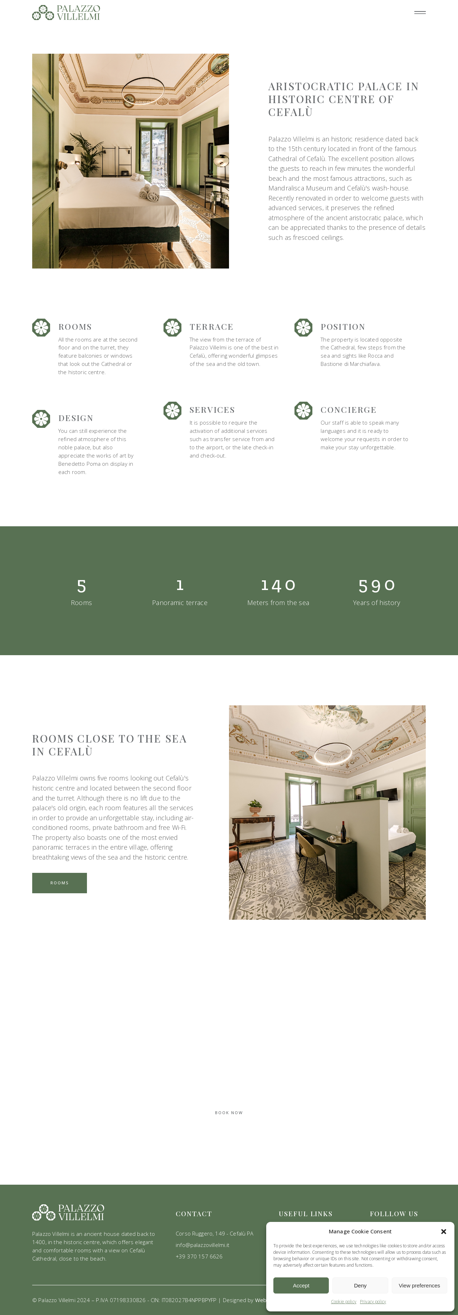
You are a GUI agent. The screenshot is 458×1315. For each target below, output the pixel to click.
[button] (443, 1231)
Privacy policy (373, 1302)
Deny (360, 1285)
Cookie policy (343, 1302)
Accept (301, 1285)
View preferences (419, 1285)
